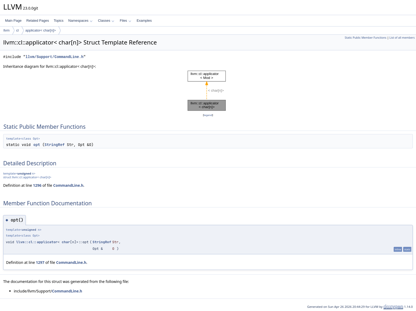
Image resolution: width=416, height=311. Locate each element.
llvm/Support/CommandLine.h (54, 56)
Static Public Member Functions (365, 37)
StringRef (55, 144)
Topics (58, 21)
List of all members (402, 37)
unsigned (24, 173)
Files (125, 21)
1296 (37, 185)
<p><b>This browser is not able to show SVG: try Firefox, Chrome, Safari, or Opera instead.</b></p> (208, 90)
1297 (40, 262)
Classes (106, 21)
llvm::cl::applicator (37, 242)
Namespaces (80, 21)
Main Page (13, 21)
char (66, 242)
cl (17, 30)
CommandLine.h (68, 185)
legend (208, 115)
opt (36, 144)
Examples (144, 21)
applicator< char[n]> (40, 30)
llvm (6, 30)
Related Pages (37, 21)
